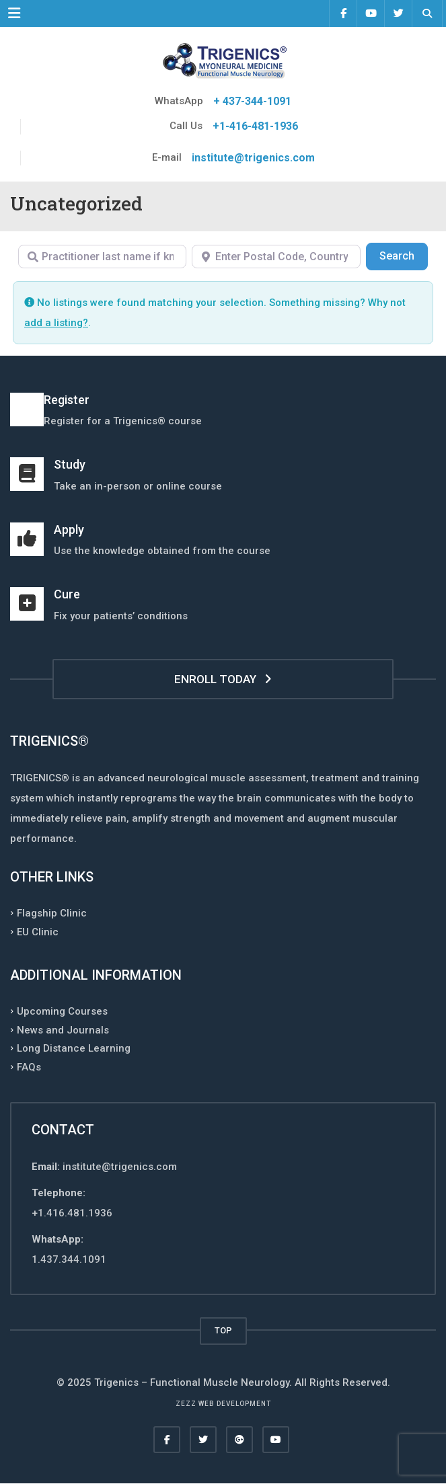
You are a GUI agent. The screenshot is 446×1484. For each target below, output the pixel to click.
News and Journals (63, 1029)
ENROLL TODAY (223, 679)
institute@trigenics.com (253, 157)
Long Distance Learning (74, 1048)
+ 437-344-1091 (252, 101)
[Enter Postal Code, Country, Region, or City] (276, 256)
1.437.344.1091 (69, 1259)
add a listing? (56, 323)
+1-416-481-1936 (255, 126)
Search (403, 254)
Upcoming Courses (62, 1011)
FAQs (29, 1066)
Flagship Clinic (52, 913)
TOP (223, 1330)
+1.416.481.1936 (72, 1213)
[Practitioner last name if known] (102, 256)
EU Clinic (38, 931)
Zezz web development (223, 1403)
